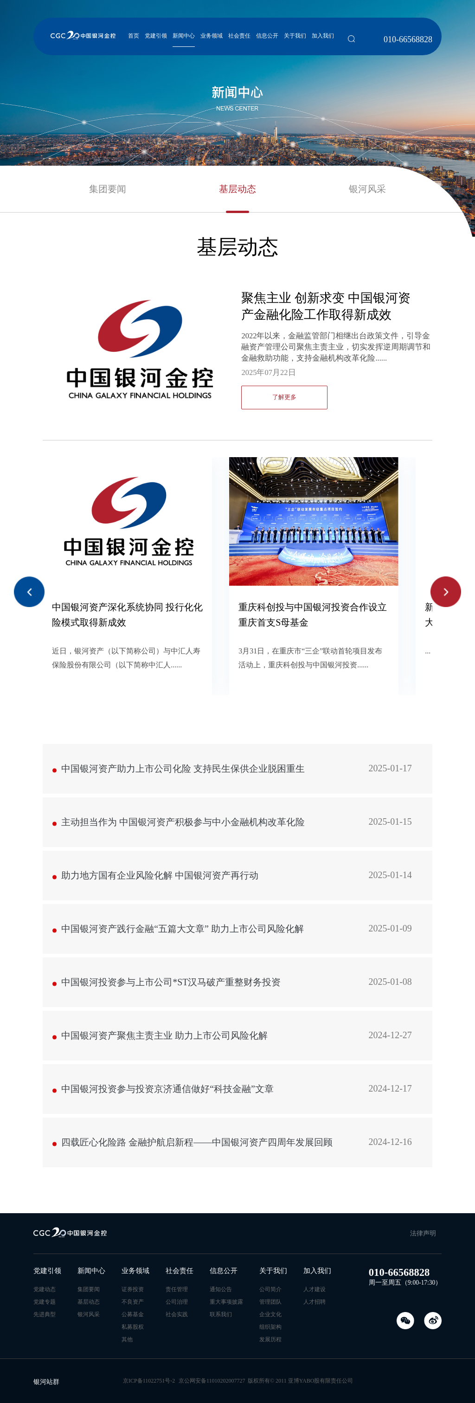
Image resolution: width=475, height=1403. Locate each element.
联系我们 (221, 1314)
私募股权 (133, 1327)
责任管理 (177, 1289)
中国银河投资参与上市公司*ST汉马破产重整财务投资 (236, 987)
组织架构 (270, 1327)
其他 (127, 1339)
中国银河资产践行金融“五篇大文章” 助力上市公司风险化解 (236, 934)
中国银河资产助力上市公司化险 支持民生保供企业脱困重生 (236, 774)
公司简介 (270, 1289)
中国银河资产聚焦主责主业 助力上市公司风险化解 (236, 1040)
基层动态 (237, 189)
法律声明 (423, 1233)
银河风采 (367, 189)
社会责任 (239, 35)
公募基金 (133, 1314)
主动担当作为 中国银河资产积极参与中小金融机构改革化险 (236, 827)
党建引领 (156, 35)
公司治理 (177, 1302)
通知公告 (221, 1289)
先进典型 (44, 1314)
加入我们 (323, 35)
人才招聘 (314, 1302)
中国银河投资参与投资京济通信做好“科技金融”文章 (236, 1094)
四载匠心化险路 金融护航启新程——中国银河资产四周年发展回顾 (236, 1147)
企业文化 (270, 1314)
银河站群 (46, 1381)
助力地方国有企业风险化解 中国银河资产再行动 (236, 880)
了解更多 (284, 397)
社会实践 (177, 1314)
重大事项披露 (226, 1302)
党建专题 (44, 1302)
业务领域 (211, 35)
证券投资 (133, 1289)
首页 (133, 35)
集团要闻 (107, 189)
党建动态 (44, 1289)
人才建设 (314, 1289)
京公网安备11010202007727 (212, 1380)
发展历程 (270, 1339)
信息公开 (267, 35)
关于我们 (295, 35)
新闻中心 (184, 35)
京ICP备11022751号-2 (149, 1380)
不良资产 (133, 1302)
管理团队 (270, 1302)
